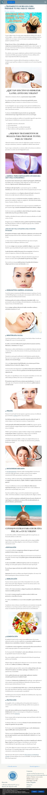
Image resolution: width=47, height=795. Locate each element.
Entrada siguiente (35, 766)
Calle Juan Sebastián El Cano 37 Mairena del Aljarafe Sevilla (10, 785)
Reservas (11, 2)
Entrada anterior (12, 766)
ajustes (5, 793)
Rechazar (40, 791)
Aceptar (33, 791)
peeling (15, 415)
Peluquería (29, 785)
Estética (29, 786)
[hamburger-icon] (45, 2)
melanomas (17, 713)
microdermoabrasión (11, 471)
